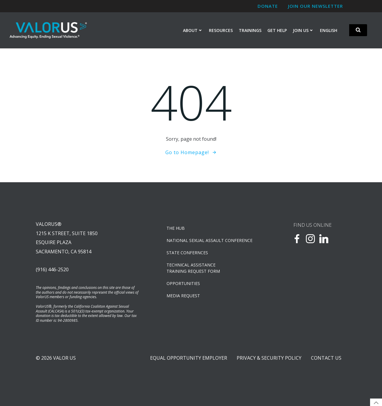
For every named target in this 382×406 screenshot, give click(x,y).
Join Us (303, 30)
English (328, 30)
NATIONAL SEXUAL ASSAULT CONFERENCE (209, 240)
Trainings (250, 30)
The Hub (176, 228)
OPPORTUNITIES (183, 283)
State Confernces (187, 252)
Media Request (183, 295)
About (193, 30)
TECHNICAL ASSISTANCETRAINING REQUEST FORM (193, 268)
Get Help (277, 30)
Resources (221, 30)
